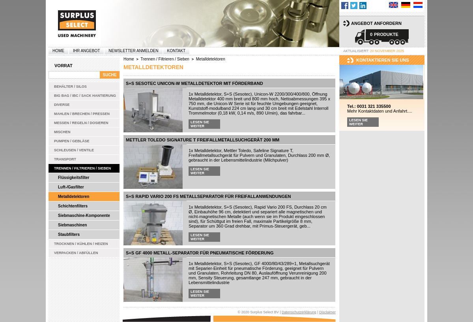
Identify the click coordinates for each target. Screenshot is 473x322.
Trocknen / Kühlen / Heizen (81, 244)
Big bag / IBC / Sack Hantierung (85, 96)
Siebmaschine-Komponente (84, 215)
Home (58, 51)
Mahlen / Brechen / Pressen (82, 114)
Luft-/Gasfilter (71, 187)
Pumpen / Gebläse (72, 141)
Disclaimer (327, 312)
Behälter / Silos (70, 87)
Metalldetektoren (73, 196)
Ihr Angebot (86, 51)
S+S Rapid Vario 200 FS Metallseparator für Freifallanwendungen (208, 196)
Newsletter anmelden (133, 51)
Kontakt (176, 51)
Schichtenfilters (73, 206)
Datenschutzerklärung (299, 312)
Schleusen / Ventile (74, 150)
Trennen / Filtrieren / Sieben (82, 168)
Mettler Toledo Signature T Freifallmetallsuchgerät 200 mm (202, 139)
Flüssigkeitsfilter (73, 177)
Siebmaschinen (72, 225)
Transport (65, 159)
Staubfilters (69, 234)
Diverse (62, 105)
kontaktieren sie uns (382, 60)
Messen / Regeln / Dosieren (81, 123)
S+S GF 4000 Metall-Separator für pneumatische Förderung (200, 252)
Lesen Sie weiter (200, 124)
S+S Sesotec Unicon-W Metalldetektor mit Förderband (194, 83)
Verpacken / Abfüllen (76, 253)
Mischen (62, 132)
